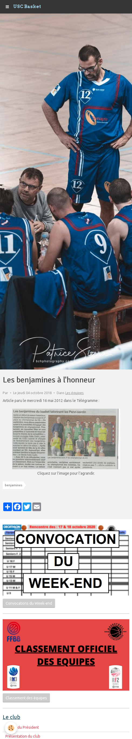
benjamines (13, 485)
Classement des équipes (26, 698)
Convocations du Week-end (29, 603)
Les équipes (74, 393)
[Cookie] (11, 728)
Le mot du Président (22, 727)
